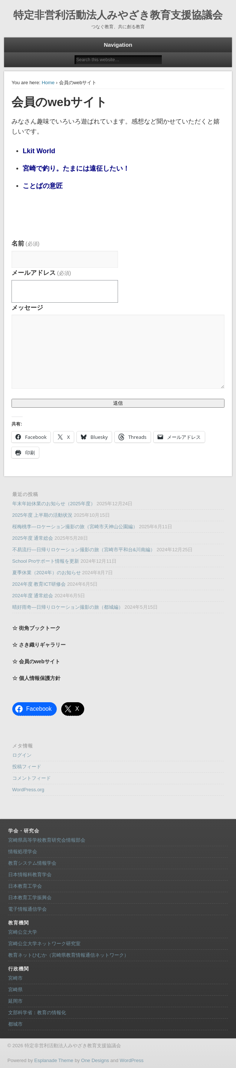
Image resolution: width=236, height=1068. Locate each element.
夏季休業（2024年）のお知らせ (46, 572)
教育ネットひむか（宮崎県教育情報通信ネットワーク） (68, 955)
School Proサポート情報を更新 (45, 561)
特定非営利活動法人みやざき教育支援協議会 (118, 15)
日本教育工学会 (25, 886)
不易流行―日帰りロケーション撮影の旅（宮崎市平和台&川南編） (83, 549)
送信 (118, 403)
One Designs (95, 1060)
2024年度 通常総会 (32, 595)
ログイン (22, 755)
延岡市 (15, 1001)
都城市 (15, 1024)
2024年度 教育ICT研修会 (39, 584)
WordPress (132, 1060)
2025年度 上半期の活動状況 (42, 515)
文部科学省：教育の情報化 (37, 1012)
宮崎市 (15, 978)
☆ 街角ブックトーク (36, 628)
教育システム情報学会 (32, 863)
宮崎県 (15, 989)
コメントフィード (31, 778)
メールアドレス (41, 272)
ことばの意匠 (43, 186)
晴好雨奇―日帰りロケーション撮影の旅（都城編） (67, 607)
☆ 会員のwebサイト (36, 661)
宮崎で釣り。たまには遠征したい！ (76, 168)
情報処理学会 (22, 851)
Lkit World (39, 151)
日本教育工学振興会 (30, 897)
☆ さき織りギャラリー (39, 645)
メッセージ (27, 307)
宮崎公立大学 (22, 932)
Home (48, 82)
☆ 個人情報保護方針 (36, 678)
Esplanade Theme (53, 1060)
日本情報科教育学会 (30, 874)
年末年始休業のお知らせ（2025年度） (53, 503)
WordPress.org (28, 789)
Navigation (118, 45)
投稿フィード (26, 766)
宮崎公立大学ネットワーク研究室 (44, 943)
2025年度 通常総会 (32, 538)
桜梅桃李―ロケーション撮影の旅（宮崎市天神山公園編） (75, 526)
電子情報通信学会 (27, 909)
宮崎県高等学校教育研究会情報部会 (46, 840)
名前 (25, 243)
